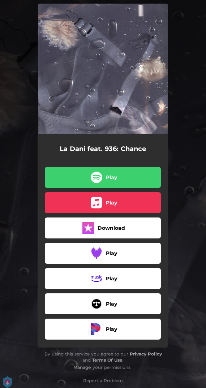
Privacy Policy (146, 354)
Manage (82, 367)
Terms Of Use (107, 360)
